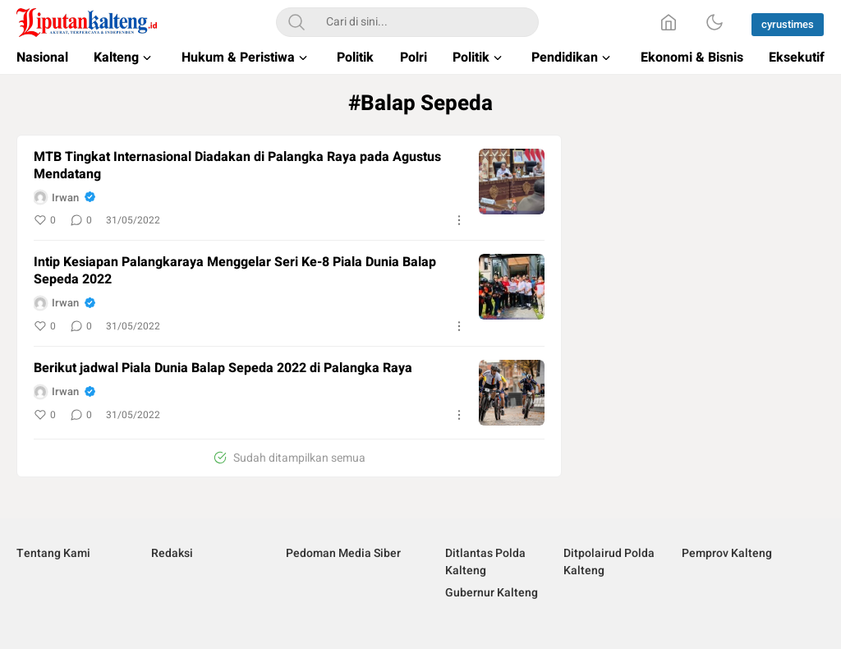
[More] (459, 220)
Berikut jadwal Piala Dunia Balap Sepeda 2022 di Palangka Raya (223, 368)
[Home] (668, 22)
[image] (512, 181)
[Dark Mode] (714, 22)
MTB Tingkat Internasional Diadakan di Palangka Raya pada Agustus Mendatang (237, 166)
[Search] (296, 22)
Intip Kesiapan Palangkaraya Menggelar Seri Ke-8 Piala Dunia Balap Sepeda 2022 (235, 271)
